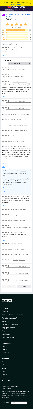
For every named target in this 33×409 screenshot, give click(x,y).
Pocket (4, 375)
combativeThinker (18, 196)
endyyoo (16, 209)
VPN (3, 365)
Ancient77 (16, 141)
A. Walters (16, 249)
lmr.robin (15, 260)
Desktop (5, 346)
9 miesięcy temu (22, 82)
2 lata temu (21, 47)
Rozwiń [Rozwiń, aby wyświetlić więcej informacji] (4, 163)
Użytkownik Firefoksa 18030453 (15, 227)
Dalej (24, 286)
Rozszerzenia (9, 9)
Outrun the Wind (18, 114)
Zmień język (5, 402)
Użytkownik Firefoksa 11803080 (15, 109)
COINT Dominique (11, 69)
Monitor (5, 371)
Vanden (15, 136)
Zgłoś (3, 55)
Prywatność (5, 386)
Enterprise (5, 353)
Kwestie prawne (6, 388)
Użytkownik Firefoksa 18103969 (15, 274)
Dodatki (5, 308)
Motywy (17, 9)
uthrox (15, 47)
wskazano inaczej (12, 391)
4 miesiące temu (21, 69)
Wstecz (9, 286)
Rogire (15, 243)
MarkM (13, 19)
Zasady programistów (10, 324)
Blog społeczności (8, 328)
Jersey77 (16, 146)
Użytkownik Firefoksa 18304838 (15, 281)
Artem (15, 82)
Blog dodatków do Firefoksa (12, 315)
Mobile (4, 350)
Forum (4, 331)
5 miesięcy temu (19, 76)
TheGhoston (17, 130)
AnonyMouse (17, 215)
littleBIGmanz (17, 125)
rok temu (28, 102)
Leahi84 (15, 220)
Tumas (15, 232)
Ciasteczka (14, 386)
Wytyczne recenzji (8, 337)
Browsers (5, 362)
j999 (14, 119)
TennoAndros (10, 76)
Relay (4, 368)
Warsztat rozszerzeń (9, 318)
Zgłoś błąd (6, 334)
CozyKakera (17, 254)
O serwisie (5, 312)
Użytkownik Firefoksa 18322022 (15, 267)
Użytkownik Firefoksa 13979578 (15, 102)
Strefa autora (6, 321)
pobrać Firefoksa (16, 4)
